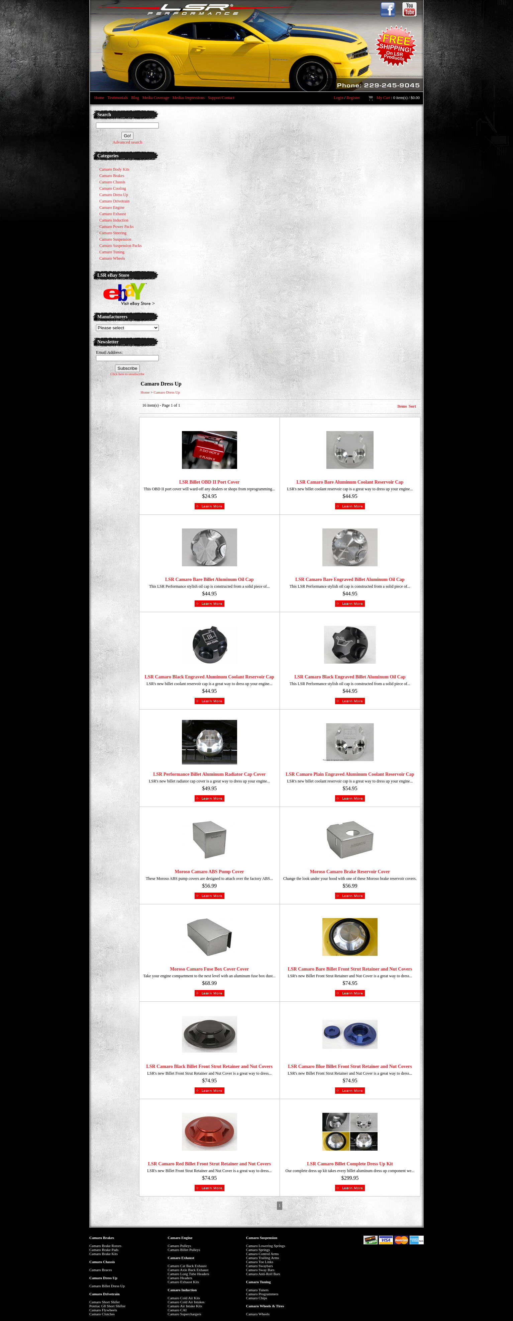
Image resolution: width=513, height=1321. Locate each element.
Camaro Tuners (257, 1290)
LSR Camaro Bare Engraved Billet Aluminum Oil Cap (350, 579)
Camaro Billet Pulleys (184, 1250)
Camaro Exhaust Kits (183, 1282)
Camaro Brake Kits (103, 1254)
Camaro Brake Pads (103, 1250)
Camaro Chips (256, 1298)
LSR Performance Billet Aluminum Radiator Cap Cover (209, 774)
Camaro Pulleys (179, 1246)
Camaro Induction (182, 1290)
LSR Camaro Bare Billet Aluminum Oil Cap (209, 579)
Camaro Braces (100, 1270)
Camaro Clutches (102, 1314)
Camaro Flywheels (103, 1310)
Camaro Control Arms (262, 1254)
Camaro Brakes (101, 1238)
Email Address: (109, 352)
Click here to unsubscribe (127, 374)
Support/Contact (221, 97)
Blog (135, 97)
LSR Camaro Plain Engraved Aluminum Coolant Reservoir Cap (350, 774)
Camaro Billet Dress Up (107, 1286)
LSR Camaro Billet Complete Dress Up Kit (350, 1163)
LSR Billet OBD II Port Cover (209, 482)
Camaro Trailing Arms (262, 1258)
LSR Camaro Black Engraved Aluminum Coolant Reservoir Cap (209, 676)
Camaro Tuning (258, 1282)
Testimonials (117, 97)
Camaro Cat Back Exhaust (187, 1266)
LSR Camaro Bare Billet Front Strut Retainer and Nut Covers (350, 969)
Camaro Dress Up (166, 392)
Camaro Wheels (258, 1314)
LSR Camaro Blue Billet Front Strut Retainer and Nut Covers (350, 1066)
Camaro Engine (180, 1238)
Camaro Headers (180, 1278)
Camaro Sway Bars (260, 1270)
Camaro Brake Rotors (105, 1246)
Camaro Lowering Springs (265, 1246)
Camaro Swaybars (259, 1266)
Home (99, 97)
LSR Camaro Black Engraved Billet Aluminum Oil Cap (349, 676)
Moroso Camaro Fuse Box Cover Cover (209, 969)
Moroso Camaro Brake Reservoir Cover (350, 871)
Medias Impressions (188, 97)
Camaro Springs (258, 1250)
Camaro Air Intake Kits (185, 1306)
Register (353, 97)
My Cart (383, 97)
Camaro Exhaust (181, 1258)
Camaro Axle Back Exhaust (188, 1270)
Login (338, 97)
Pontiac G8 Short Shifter (107, 1306)
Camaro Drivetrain (104, 1294)
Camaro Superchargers (184, 1314)
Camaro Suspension (262, 1238)
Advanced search (127, 142)
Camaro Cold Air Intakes (186, 1302)
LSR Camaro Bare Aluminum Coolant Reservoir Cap (350, 482)
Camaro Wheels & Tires (265, 1306)
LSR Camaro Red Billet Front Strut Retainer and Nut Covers (209, 1163)
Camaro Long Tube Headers (188, 1274)
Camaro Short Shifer (104, 1302)
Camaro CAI (177, 1310)
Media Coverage (155, 97)
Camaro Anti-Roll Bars (263, 1274)
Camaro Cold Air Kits (184, 1298)
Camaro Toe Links (260, 1262)
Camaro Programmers (262, 1294)
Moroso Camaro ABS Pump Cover (209, 871)
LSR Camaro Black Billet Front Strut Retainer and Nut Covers (209, 1066)
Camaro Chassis (102, 1262)
